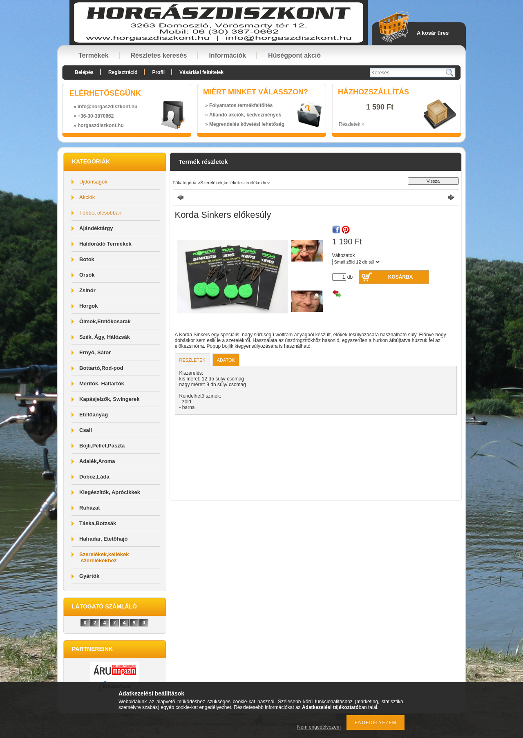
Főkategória (185, 182)
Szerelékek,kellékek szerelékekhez (104, 557)
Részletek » (351, 124)
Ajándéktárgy (96, 228)
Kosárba (400, 277)
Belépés (84, 72)
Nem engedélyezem (319, 727)
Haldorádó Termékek (105, 244)
